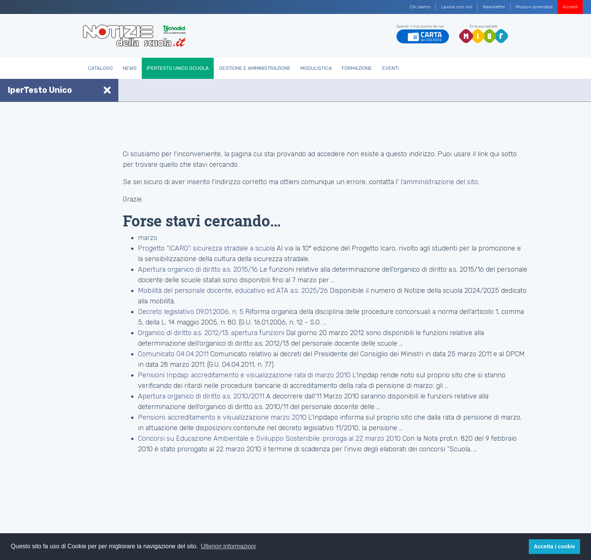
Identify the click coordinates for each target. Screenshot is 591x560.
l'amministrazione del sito (439, 182)
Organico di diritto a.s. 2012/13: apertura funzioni (212, 333)
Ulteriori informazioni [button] (228, 546)
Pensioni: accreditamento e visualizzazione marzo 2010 (222, 417)
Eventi (390, 68)
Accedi (570, 6)
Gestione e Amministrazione (255, 68)
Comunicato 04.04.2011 (173, 354)
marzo (147, 238)
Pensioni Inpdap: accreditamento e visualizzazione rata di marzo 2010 (244, 375)
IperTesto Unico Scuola (178, 68)
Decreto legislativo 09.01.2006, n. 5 (190, 312)
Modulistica (316, 68)
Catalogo (100, 68)
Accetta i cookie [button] (554, 546)
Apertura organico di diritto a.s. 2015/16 (198, 269)
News (130, 68)
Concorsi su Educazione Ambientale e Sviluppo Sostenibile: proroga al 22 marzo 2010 (269, 438)
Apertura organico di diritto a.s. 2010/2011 (201, 396)
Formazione (357, 68)
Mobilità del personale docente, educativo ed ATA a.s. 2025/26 (233, 290)
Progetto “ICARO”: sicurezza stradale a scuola (206, 248)
